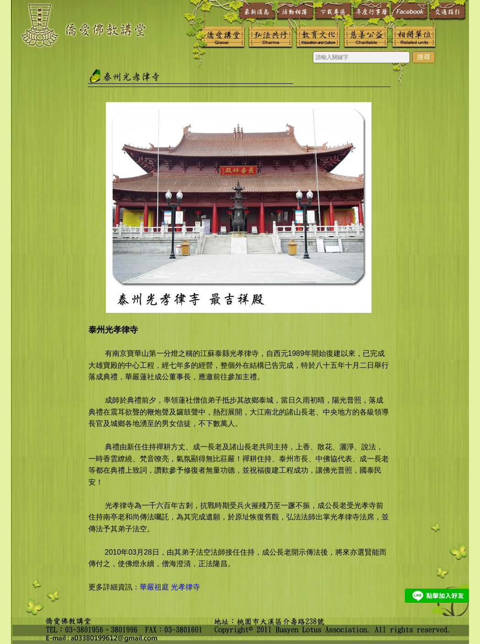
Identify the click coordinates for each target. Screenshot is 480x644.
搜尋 (423, 56)
